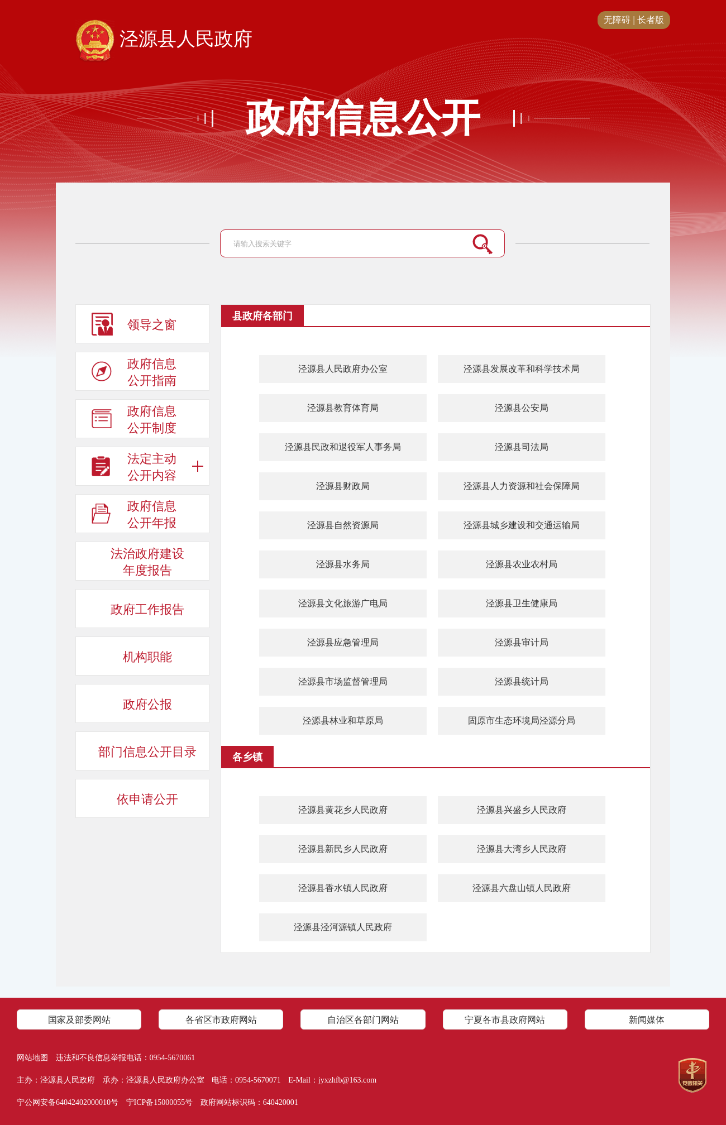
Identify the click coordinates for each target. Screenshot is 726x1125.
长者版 (650, 20)
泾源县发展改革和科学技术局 (522, 369)
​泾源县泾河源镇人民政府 (343, 927)
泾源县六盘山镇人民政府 (521, 888)
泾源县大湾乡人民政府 (521, 849)
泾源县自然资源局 (343, 525)
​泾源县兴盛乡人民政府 (521, 810)
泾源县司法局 (521, 447)
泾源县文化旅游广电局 (343, 603)
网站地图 (32, 1058)
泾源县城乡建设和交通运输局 (522, 525)
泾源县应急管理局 (343, 642)
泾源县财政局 (343, 486)
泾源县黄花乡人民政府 (343, 810)
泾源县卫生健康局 (521, 603)
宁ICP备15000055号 (159, 1102)
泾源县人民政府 (163, 40)
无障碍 (617, 20)
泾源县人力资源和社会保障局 (522, 486)
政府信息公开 (363, 118)
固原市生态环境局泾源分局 (521, 720)
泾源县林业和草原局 (343, 720)
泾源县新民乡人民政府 (343, 849)
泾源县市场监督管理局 (343, 681)
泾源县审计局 (521, 642)
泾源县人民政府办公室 (343, 369)
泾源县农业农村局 (521, 564)
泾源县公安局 (521, 408)
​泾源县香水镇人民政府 (343, 888)
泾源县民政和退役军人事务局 (343, 447)
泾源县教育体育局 (343, 408)
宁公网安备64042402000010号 (67, 1102)
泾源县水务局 (343, 564)
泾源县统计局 (521, 681)
